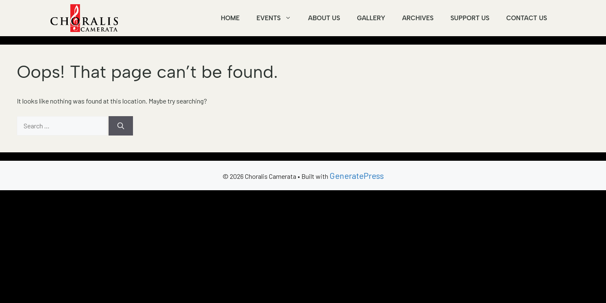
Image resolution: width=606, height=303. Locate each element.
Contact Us (526, 18)
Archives (417, 18)
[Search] (121, 126)
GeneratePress (357, 175)
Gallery (371, 18)
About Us (324, 18)
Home (230, 18)
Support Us (469, 18)
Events (278, 18)
